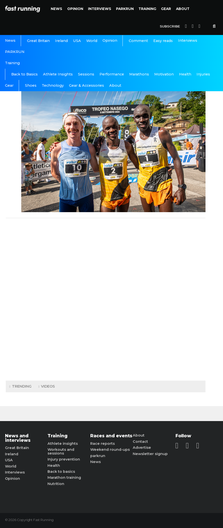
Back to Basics (24, 74)
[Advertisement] (105, 298)
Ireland (61, 40)
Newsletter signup (150, 454)
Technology (53, 85)
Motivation (164, 74)
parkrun (97, 456)
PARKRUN (125, 9)
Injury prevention (64, 459)
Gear (166, 9)
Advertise (142, 447)
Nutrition (56, 484)
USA (77, 40)
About (183, 9)
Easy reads (163, 40)
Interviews (99, 9)
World (91, 40)
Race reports (102, 443)
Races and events (111, 436)
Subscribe (170, 26)
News (56, 9)
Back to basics (61, 471)
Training (147, 9)
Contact (140, 441)
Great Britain (38, 40)
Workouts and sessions (61, 451)
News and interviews (17, 438)
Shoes (30, 85)
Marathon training (64, 477)
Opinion (75, 9)
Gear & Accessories (86, 85)
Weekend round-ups (110, 449)
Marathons (139, 74)
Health (185, 74)
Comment (138, 40)
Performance (112, 74)
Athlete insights (63, 443)
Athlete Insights (58, 74)
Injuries (203, 74)
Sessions (86, 74)
